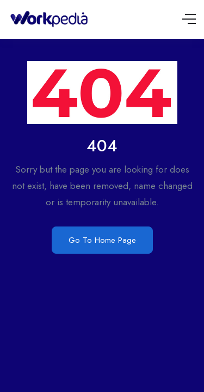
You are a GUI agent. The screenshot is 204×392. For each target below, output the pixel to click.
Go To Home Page (102, 240)
